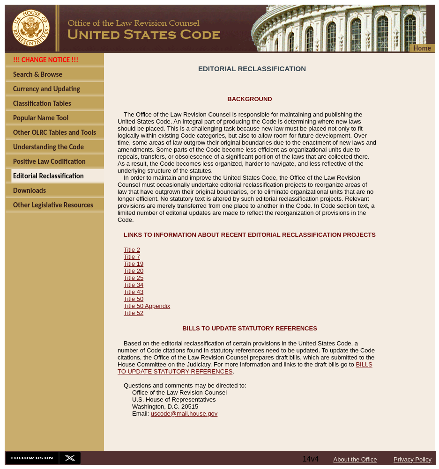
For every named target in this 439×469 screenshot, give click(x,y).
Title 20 (133, 270)
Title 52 (133, 312)
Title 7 (132, 256)
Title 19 (133, 263)
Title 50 (133, 298)
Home (422, 48)
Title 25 (133, 277)
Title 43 (133, 291)
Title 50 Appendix (147, 305)
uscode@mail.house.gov (184, 413)
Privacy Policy (413, 459)
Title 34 (133, 284)
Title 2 (132, 249)
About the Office (355, 459)
